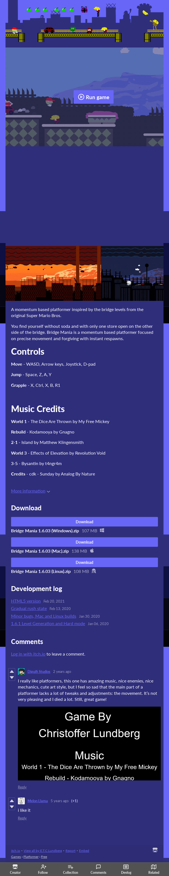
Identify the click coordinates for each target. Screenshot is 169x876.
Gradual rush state (29, 608)
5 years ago (60, 801)
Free (44, 857)
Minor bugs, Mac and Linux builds (43, 615)
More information (30, 490)
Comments (98, 869)
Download (84, 521)
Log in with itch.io (28, 653)
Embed (84, 851)
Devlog (126, 869)
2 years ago (62, 671)
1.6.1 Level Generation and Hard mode (48, 623)
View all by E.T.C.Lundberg (43, 851)
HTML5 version (26, 600)
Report (70, 851)
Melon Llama (38, 801)
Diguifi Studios (39, 671)
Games (16, 857)
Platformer (31, 857)
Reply (22, 787)
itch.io (15, 851)
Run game (93, 97)
